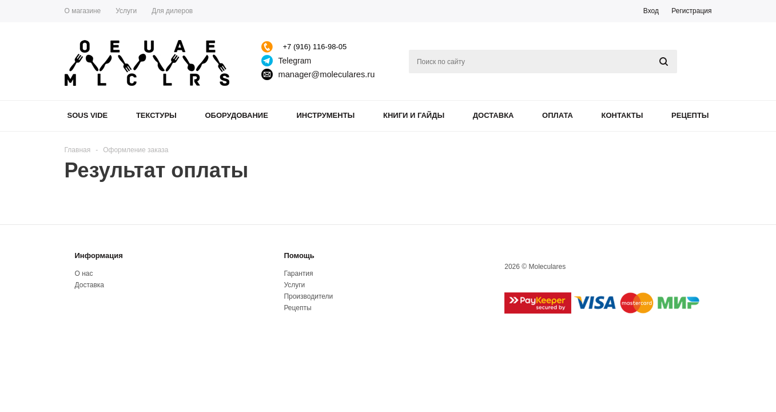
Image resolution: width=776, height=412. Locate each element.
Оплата (557, 115)
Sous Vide (87, 115)
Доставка (493, 115)
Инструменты (325, 115)
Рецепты (690, 115)
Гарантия (298, 274)
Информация (99, 255)
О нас (84, 274)
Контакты (622, 115)
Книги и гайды (413, 115)
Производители (308, 296)
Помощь (299, 255)
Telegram (295, 60)
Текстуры (156, 115)
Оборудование (236, 115)
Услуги (294, 285)
